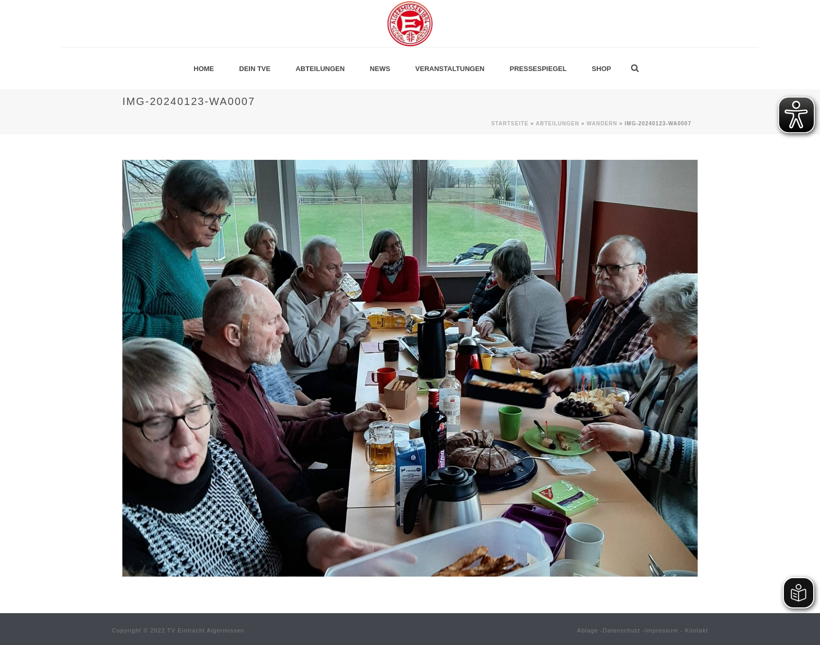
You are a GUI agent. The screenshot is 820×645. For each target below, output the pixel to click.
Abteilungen (320, 69)
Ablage (587, 630)
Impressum (661, 630)
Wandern (602, 123)
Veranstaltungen (449, 69)
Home (203, 69)
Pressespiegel (538, 69)
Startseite (509, 123)
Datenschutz (622, 630)
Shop (601, 69)
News (380, 69)
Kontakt (696, 630)
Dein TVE (254, 69)
